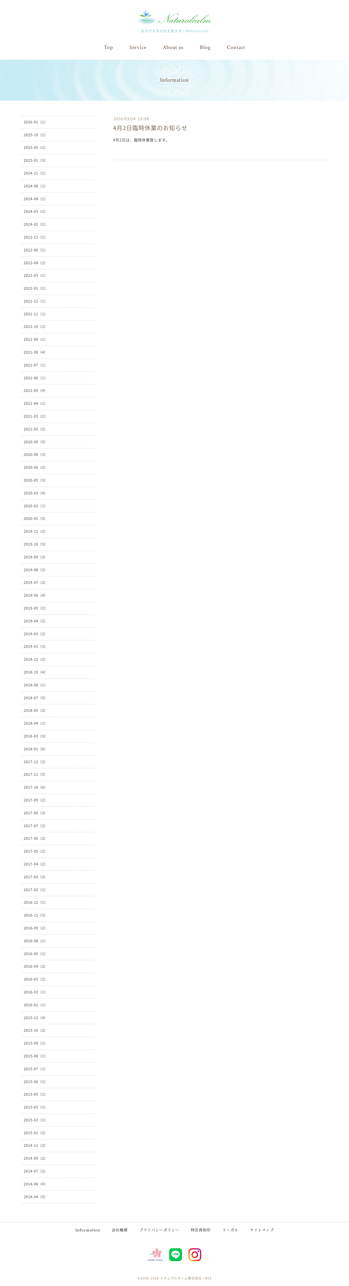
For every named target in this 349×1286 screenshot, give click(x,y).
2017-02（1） (36, 889)
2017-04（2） (36, 863)
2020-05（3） (36, 479)
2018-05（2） (36, 710)
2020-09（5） (36, 441)
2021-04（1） (36, 403)
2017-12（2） (36, 761)
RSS (208, 1278)
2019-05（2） (36, 607)
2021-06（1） (36, 377)
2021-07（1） (36, 364)
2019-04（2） (36, 620)
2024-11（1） (36, 172)
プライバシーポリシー (159, 1230)
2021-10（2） (36, 326)
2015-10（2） (36, 1029)
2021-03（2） (36, 415)
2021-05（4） (36, 390)
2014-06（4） (36, 1183)
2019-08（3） (36, 569)
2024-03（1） (36, 211)
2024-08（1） (36, 185)
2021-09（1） (36, 339)
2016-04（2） (36, 966)
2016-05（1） (36, 953)
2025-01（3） (36, 159)
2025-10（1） (36, 134)
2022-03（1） (36, 275)
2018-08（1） (36, 684)
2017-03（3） (36, 876)
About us (173, 47)
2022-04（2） (36, 262)
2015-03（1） (36, 1106)
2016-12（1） (36, 902)
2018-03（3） (36, 735)
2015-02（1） (36, 1119)
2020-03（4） (36, 492)
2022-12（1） (36, 236)
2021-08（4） (36, 351)
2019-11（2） (36, 531)
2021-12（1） (36, 300)
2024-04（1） (36, 198)
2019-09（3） (36, 556)
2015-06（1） (36, 1081)
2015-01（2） (36, 1132)
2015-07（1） (36, 1068)
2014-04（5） (36, 1196)
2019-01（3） (36, 646)
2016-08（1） (36, 940)
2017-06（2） (36, 838)
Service (137, 47)
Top (108, 47)
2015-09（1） (36, 1042)
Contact (236, 47)
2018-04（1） (36, 722)
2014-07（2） (36, 1170)
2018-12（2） (36, 658)
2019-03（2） (36, 633)
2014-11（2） (36, 1145)
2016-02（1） (36, 991)
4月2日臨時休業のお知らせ (150, 127)
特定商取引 (201, 1230)
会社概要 (120, 1230)
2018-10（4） (36, 671)
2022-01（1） (36, 287)
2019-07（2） (36, 582)
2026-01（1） (36, 121)
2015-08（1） (36, 1055)
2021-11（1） (36, 313)
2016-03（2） (36, 978)
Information (87, 1230)
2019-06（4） (36, 594)
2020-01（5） (36, 518)
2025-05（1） (36, 147)
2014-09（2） (36, 1157)
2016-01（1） (36, 1004)
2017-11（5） (36, 774)
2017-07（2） (36, 825)
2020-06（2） (36, 467)
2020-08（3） (36, 454)
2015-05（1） (36, 1093)
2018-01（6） (36, 748)
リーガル (230, 1230)
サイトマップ (262, 1230)
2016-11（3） (36, 914)
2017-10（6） (36, 786)
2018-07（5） (36, 697)
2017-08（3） (36, 812)
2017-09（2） (36, 799)
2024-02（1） (36, 223)
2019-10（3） (36, 543)
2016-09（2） (36, 927)
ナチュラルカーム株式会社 (181, 1278)
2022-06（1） (36, 249)
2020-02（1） (36, 505)
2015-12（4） (36, 1017)
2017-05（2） (36, 850)
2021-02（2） (36, 428)
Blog (205, 47)
